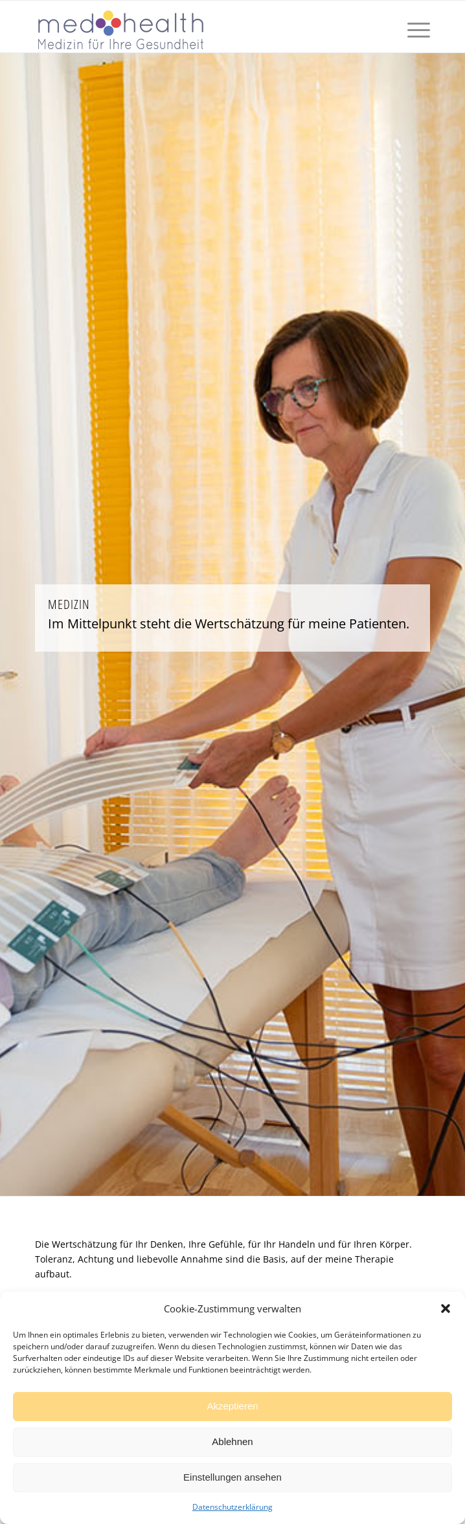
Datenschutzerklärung (232, 1506)
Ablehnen (232, 1441)
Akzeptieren (232, 1405)
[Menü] (412, 26)
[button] (445, 1308)
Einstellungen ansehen (232, 1477)
